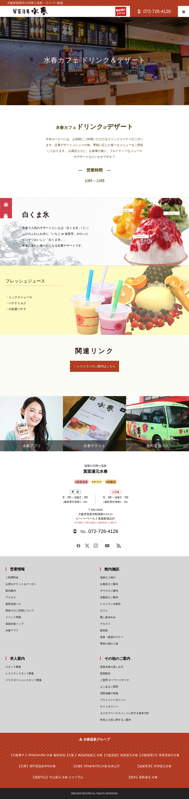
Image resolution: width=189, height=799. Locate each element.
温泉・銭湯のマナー (111, 637)
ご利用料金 (12, 577)
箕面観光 (105, 673)
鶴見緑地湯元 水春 (83, 755)
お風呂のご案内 (109, 584)
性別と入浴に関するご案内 (115, 719)
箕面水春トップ (15, 623)
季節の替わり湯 (109, 643)
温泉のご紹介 (108, 577)
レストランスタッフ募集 (20, 673)
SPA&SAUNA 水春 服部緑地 (37, 755)
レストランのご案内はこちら (96, 366)
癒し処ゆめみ (108, 617)
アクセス (11, 597)
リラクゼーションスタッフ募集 (24, 680)
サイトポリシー (109, 706)
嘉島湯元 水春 (142, 777)
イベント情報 (13, 617)
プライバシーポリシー (113, 699)
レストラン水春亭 (110, 603)
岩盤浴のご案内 (109, 597)
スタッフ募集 (13, 666)
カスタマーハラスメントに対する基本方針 (124, 713)
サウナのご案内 (109, 590)
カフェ (104, 610)
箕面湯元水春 (120, 755)
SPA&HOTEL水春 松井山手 (96, 766)
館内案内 (11, 590)
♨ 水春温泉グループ (94, 739)
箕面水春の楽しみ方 (111, 666)
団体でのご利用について (20, 610)
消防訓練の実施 (109, 693)
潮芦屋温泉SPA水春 (37, 766)
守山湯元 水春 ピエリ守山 (57, 777)
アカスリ (105, 623)
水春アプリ (12, 630)
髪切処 (104, 630)
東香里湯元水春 (158, 755)
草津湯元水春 (153, 766)
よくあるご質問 (109, 686)
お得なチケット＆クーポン (21, 584)
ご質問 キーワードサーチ (114, 680)
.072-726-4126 (98, 531)
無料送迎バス (13, 603)
